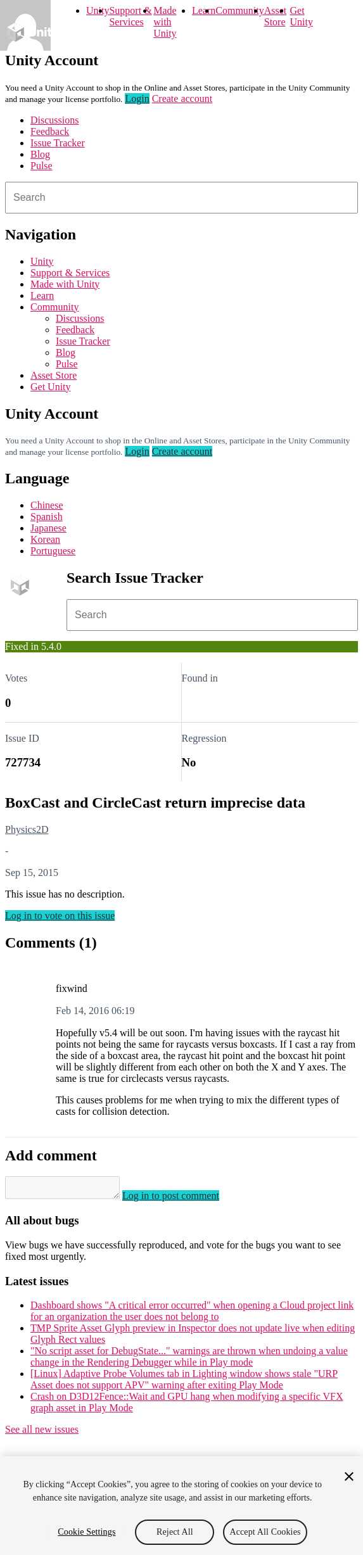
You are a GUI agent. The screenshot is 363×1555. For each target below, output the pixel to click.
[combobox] (181, 197)
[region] (181, 1505)
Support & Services (130, 16)
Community (239, 10)
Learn (203, 10)
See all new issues (42, 1433)
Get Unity (301, 16)
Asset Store (275, 16)
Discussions (54, 120)
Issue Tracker (57, 142)
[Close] (349, 1476)
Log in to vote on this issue (60, 915)
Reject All (174, 1532)
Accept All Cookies (264, 1532)
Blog (40, 154)
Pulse (41, 165)
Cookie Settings (86, 1532)
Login (137, 98)
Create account (182, 98)
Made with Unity (164, 22)
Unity (97, 10)
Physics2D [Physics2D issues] (26, 829)
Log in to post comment (183, 1199)
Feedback (49, 131)
